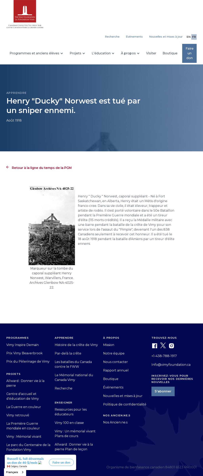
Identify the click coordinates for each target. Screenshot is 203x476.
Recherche (63, 388)
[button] (36, 53)
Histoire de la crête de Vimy (76, 345)
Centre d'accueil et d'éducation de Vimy (22, 396)
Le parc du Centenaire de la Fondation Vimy (28, 447)
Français (12, 472)
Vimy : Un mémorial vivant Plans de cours (75, 433)
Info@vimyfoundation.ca (171, 365)
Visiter (151, 53)
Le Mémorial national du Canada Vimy (74, 377)
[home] (24, 16)
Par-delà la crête (68, 353)
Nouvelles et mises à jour (166, 36)
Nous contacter (115, 362)
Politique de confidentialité (124, 404)
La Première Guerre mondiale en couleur (23, 426)
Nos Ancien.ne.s (115, 422)
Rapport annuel (116, 370)
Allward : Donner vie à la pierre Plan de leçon (74, 447)
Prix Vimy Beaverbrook (24, 353)
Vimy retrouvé (17, 415)
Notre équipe (113, 353)
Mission (108, 345)
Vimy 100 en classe (69, 423)
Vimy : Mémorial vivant (23, 436)
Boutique (170, 53)
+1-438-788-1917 (164, 356)
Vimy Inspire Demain (22, 345)
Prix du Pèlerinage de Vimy (28, 361)
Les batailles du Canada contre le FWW (73, 364)
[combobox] (15, 472)
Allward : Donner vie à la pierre (25, 383)
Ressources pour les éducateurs (71, 412)
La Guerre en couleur (23, 407)
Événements (134, 36)
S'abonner (163, 391)
